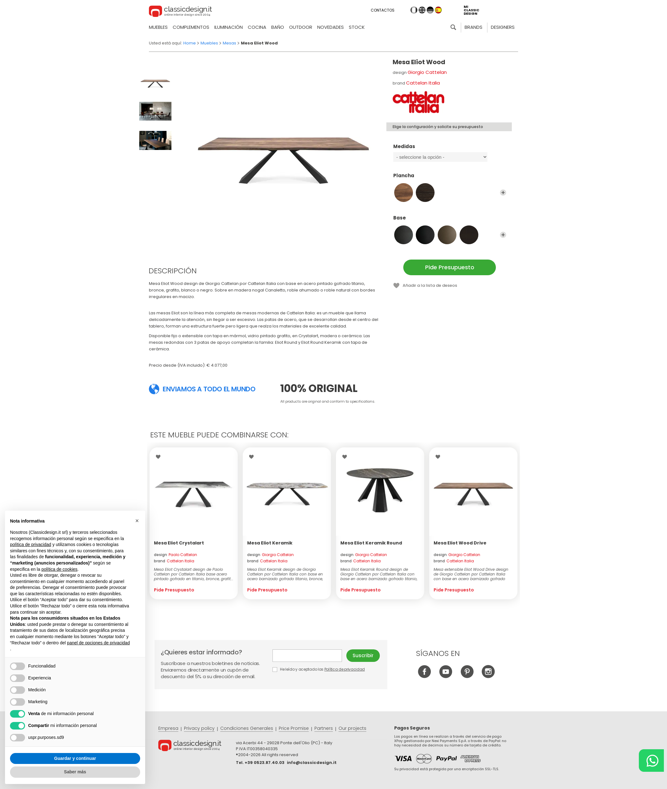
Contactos (383, 10)
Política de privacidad (344, 669)
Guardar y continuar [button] (75, 758)
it (413, 10)
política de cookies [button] (59, 569)
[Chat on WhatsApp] (651, 760)
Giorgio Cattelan (427, 72)
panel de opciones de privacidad (98, 642)
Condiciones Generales (246, 728)
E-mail (307, 655)
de (430, 10)
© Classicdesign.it (197, 746)
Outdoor (300, 27)
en (422, 10)
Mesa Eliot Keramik (270, 543)
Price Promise (294, 728)
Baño (277, 27)
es (438, 10)
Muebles (158, 27)
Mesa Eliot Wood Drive (460, 543)
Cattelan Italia (423, 83)
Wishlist (160, 457)
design (175, 554)
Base (449, 220)
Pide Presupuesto (449, 267)
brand (174, 561)
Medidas (449, 149)
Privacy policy (199, 728)
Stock (357, 27)
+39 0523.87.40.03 (264, 762)
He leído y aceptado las (319, 669)
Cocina (257, 27)
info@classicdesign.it (312, 762)
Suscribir (363, 655)
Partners (323, 728)
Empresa (168, 728)
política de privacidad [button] (30, 544)
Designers (503, 27)
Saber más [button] (75, 771)
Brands (473, 27)
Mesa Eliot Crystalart (179, 543)
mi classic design (471, 10)
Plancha (449, 178)
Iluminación (228, 27)
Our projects (352, 728)
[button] (137, 521)
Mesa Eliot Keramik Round (371, 543)
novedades (330, 27)
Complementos (191, 27)
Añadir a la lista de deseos (430, 285)
